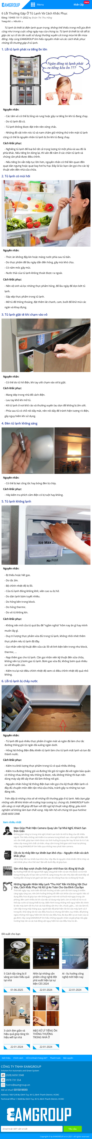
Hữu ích (17, 21)
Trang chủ (6, 21)
